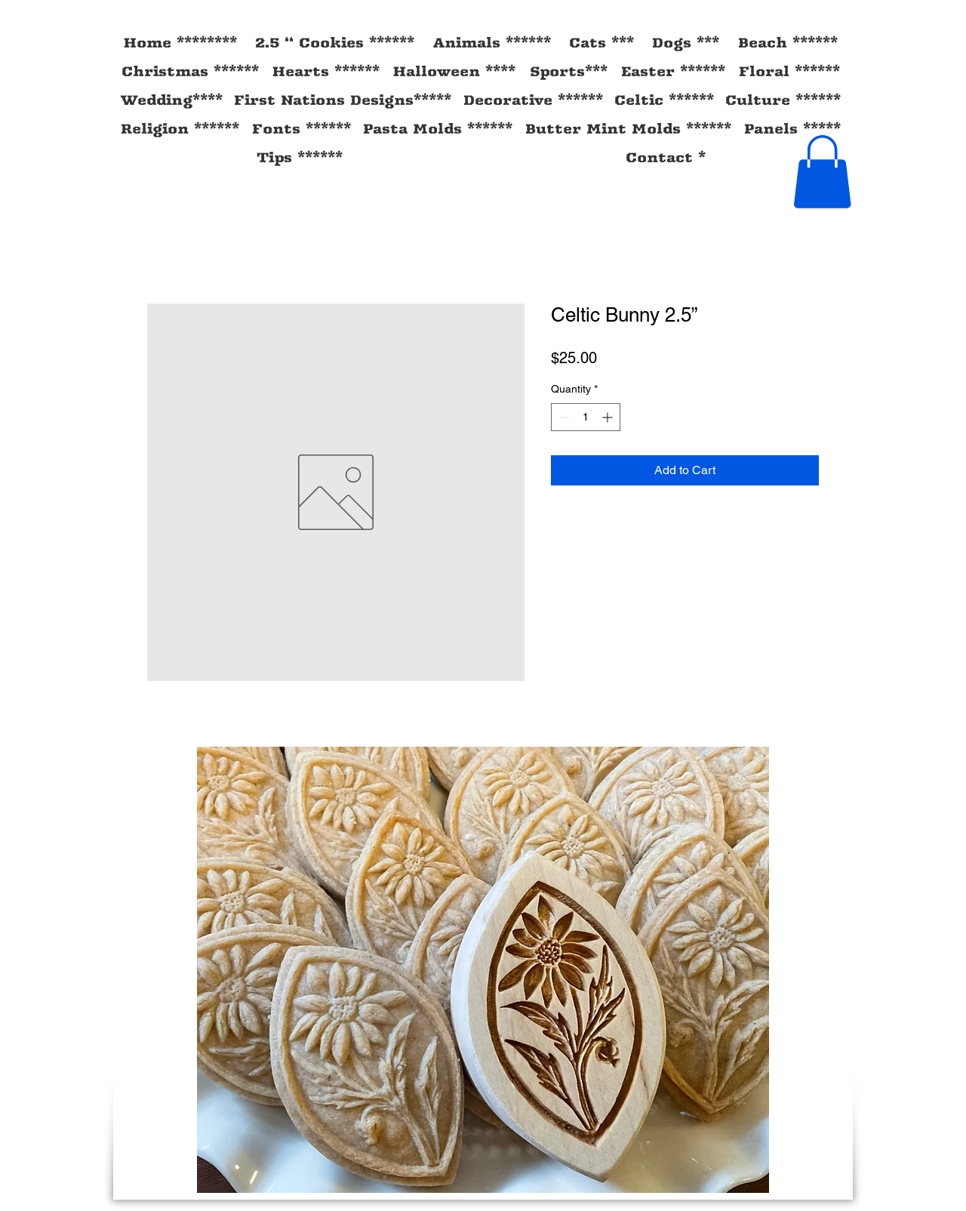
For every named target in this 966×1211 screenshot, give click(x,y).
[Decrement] (562, 417)
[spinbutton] (585, 417)
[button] (822, 171)
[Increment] (608, 417)
